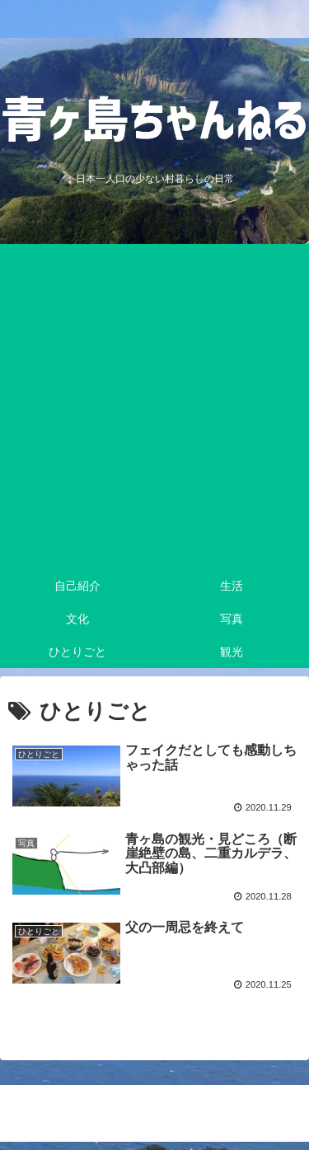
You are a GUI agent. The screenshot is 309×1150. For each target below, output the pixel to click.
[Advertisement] (154, 406)
